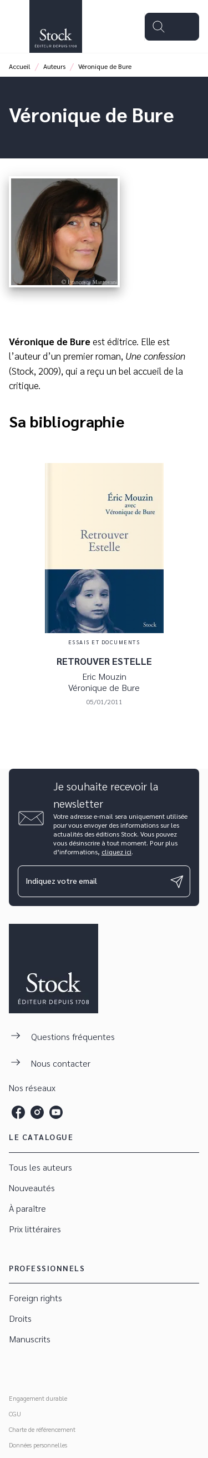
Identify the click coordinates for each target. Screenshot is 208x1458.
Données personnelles (38, 1444)
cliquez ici (116, 851)
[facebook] (18, 1112)
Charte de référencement (42, 1429)
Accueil (20, 66)
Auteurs (54, 66)
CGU (15, 1413)
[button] (104, 1167)
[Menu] (172, 27)
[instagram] (37, 1112)
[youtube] (56, 1112)
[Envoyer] (177, 881)
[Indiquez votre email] (90, 881)
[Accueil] (55, 26)
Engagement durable (38, 1398)
